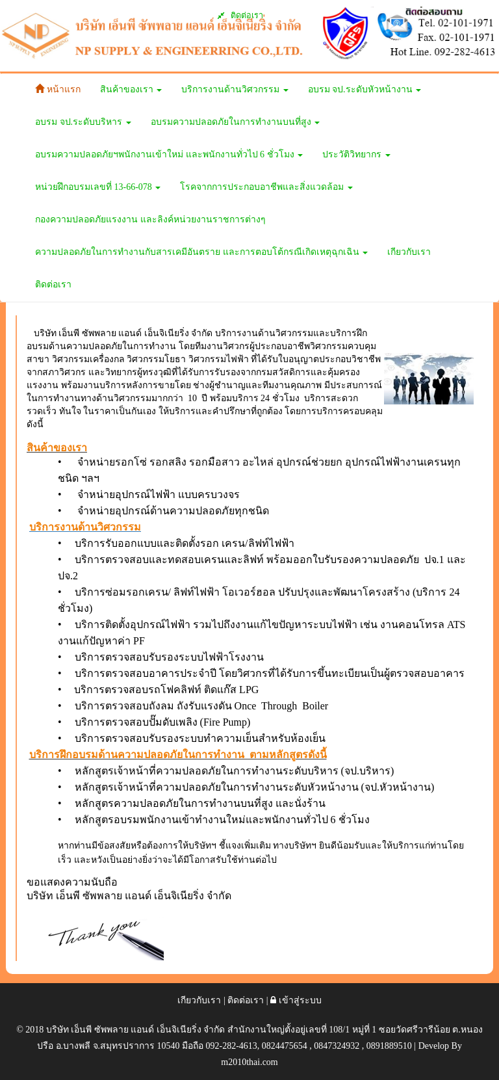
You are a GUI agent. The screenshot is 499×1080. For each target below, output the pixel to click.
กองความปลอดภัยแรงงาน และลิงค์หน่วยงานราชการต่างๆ (150, 219)
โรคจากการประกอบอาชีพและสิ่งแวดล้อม (266, 187)
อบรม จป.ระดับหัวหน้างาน (365, 89)
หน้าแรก (58, 89)
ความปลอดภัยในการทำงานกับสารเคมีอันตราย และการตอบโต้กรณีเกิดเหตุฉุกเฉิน (201, 252)
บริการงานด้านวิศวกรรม (234, 89)
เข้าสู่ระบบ (296, 1000)
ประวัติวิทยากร (356, 154)
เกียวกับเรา (409, 252)
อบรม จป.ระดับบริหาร (83, 122)
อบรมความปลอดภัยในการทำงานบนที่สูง (235, 122)
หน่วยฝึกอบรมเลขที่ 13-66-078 (97, 187)
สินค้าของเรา (131, 89)
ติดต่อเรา (240, 15)
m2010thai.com (249, 1062)
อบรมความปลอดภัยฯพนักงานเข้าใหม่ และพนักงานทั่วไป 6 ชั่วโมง (169, 154)
